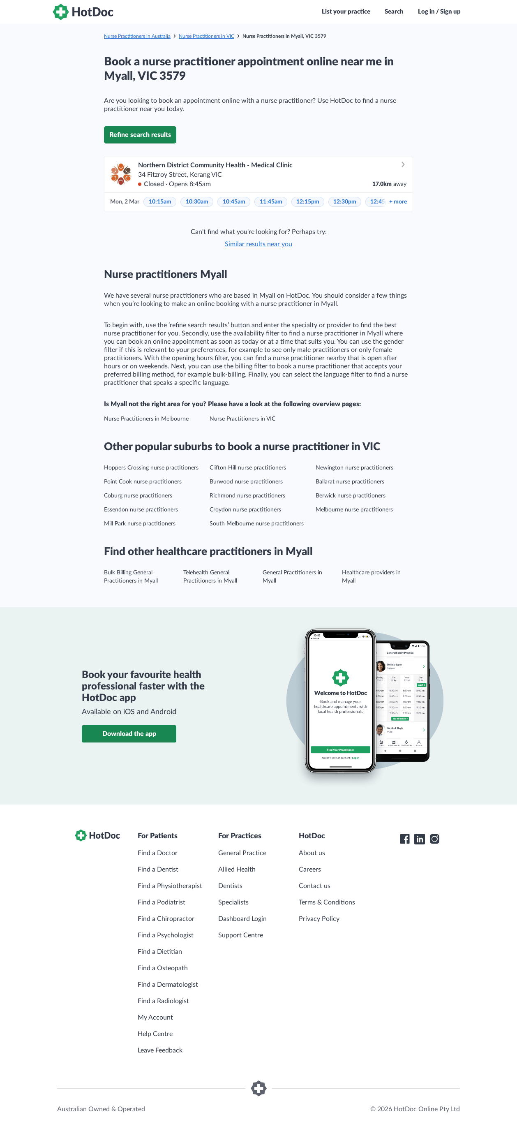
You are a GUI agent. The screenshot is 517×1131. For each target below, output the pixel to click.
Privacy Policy (319, 919)
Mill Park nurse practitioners (139, 524)
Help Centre (155, 1034)
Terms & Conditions (327, 902)
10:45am (234, 202)
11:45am (271, 202)
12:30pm (344, 202)
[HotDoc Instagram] (434, 839)
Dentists (230, 886)
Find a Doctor (158, 853)
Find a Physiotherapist (170, 886)
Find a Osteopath (163, 968)
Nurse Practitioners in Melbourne (146, 419)
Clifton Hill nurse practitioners (248, 468)
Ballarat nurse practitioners (350, 482)
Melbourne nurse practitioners (354, 510)
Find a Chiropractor (166, 919)
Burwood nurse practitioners (246, 482)
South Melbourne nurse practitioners (257, 524)
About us (312, 853)
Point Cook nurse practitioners (143, 482)
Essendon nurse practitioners (141, 510)
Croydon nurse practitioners (245, 510)
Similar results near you (258, 244)
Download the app (129, 734)
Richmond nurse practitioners (247, 496)
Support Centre (240, 935)
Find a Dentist (158, 869)
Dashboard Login (242, 919)
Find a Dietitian (160, 951)
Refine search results (140, 135)
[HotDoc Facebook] (404, 839)
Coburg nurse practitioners (138, 496)
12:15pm (307, 202)
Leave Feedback (160, 1050)
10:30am (197, 202)
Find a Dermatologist (168, 984)
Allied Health (237, 869)
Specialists (233, 902)
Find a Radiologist (163, 1001)
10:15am (160, 202)
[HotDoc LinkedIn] (419, 839)
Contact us (314, 886)
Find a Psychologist (166, 935)
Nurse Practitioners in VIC (206, 36)
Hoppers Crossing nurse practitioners (151, 468)
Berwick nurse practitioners (350, 496)
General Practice (242, 853)
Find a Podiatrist (161, 902)
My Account (155, 1017)
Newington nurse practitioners (354, 468)
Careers (310, 869)
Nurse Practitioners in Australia (137, 36)
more (398, 202)
